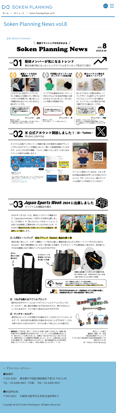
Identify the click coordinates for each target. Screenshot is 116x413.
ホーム (6, 13)
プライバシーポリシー (18, 368)
